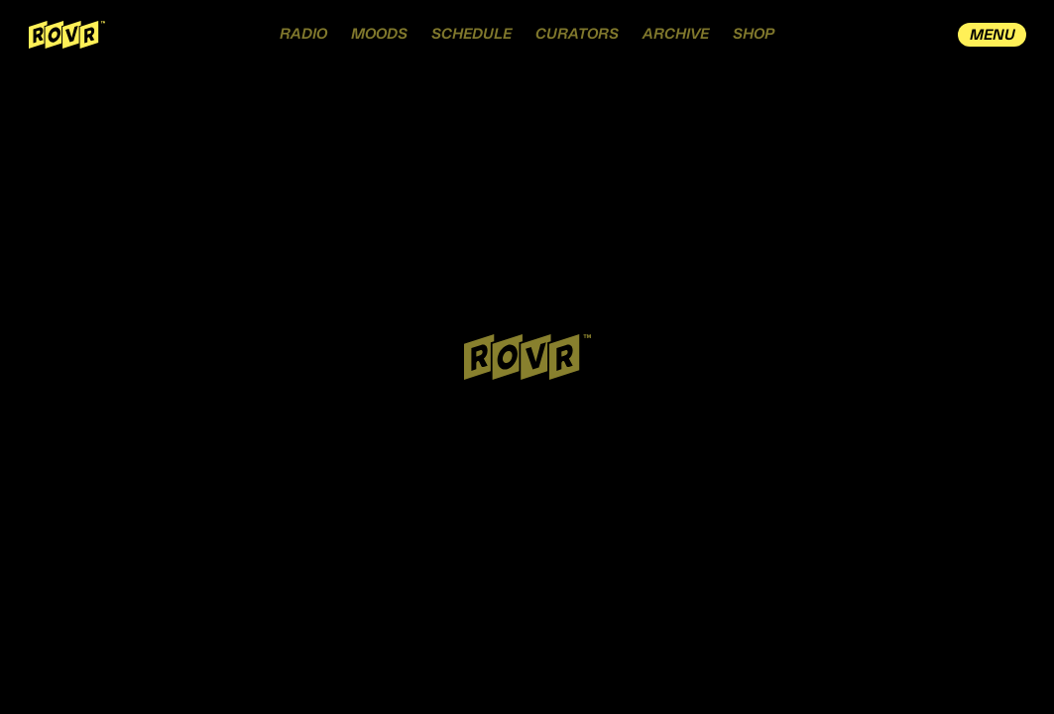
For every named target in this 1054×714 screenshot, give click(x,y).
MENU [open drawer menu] (992, 35)
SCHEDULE (471, 34)
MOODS (379, 34)
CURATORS (577, 34)
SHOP (753, 34)
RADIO (303, 34)
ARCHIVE (676, 34)
